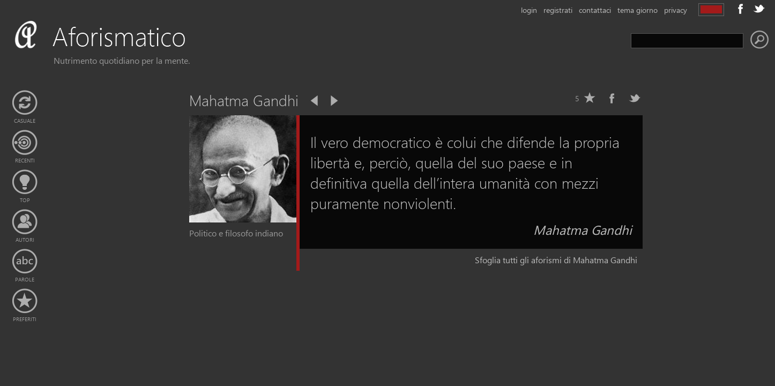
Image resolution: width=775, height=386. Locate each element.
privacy (675, 10)
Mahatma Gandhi (582, 229)
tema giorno (637, 10)
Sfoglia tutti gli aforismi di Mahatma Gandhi (556, 259)
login (529, 10)
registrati (557, 10)
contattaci (595, 10)
